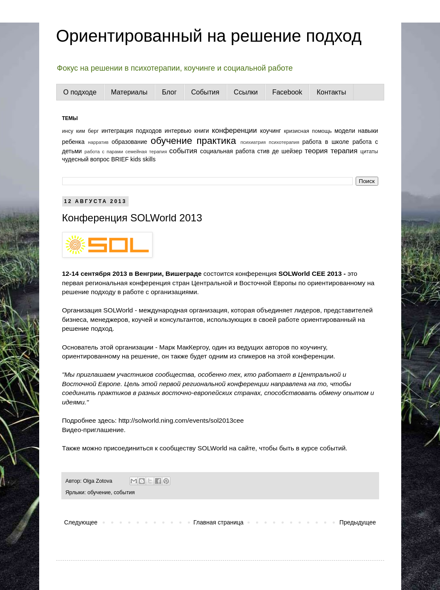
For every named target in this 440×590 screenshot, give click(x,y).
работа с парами (103, 151)
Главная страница (218, 522)
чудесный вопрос (86, 159)
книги (201, 130)
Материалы (129, 92)
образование (129, 141)
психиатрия (252, 142)
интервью (178, 130)
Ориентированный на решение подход (209, 35)
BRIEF (120, 159)
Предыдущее (357, 522)
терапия (344, 151)
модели (344, 130)
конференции (234, 130)
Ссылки (246, 92)
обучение (171, 140)
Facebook (287, 92)
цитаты (369, 152)
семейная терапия (146, 151)
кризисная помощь (307, 131)
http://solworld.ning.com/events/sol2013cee (181, 420)
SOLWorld (117, 310)
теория (316, 151)
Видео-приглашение (93, 429)
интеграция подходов (131, 130)
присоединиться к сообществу (149, 448)
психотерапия (284, 142)
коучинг (270, 130)
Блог (169, 92)
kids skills (142, 159)
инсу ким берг (80, 131)
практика (216, 140)
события (183, 151)
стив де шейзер (279, 151)
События (205, 92)
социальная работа (227, 151)
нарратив (98, 142)
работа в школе (325, 141)
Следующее (81, 522)
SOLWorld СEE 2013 (311, 273)
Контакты (331, 92)
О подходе (80, 92)
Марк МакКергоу (183, 347)
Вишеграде (184, 273)
